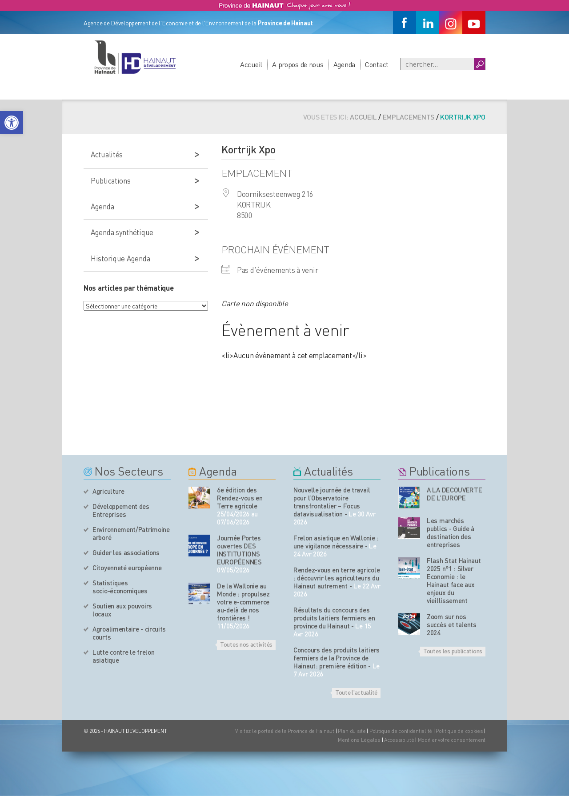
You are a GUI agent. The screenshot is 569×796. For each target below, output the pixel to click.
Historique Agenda (120, 258)
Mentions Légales (359, 739)
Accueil (251, 64)
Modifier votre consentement (451, 739)
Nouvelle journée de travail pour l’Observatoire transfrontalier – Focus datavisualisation (331, 501)
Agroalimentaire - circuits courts (129, 632)
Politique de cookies (459, 731)
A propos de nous (298, 64)
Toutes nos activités (246, 644)
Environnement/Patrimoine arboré (131, 533)
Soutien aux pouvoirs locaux (122, 609)
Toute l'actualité (356, 692)
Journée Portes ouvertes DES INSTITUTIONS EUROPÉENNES (239, 550)
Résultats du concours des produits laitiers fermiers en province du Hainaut (334, 617)
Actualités (107, 154)
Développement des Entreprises (120, 510)
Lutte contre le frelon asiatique (123, 656)
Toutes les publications (452, 651)
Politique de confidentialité (401, 731)
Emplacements (409, 116)
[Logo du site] (135, 57)
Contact (377, 64)
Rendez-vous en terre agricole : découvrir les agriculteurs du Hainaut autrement (336, 577)
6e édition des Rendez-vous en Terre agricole (240, 498)
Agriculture (108, 491)
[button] (11, 122)
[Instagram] (450, 22)
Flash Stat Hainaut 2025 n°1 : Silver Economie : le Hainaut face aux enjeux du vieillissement (454, 580)
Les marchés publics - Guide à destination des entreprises (450, 532)
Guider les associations (126, 552)
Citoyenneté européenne (126, 567)
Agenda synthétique (122, 232)
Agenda (344, 64)
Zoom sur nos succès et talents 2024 (452, 624)
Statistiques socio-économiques (120, 586)
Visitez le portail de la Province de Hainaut (284, 731)
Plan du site (352, 731)
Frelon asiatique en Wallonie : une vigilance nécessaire (336, 541)
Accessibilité (399, 739)
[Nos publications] (409, 497)
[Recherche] (437, 64)
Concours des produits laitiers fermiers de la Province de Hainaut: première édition (336, 657)
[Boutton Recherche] (479, 64)
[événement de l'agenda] (199, 497)
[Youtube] (473, 22)
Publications (111, 180)
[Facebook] (404, 22)
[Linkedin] (427, 22)
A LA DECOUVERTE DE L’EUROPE (454, 493)
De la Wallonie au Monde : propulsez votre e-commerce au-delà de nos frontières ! (243, 602)
